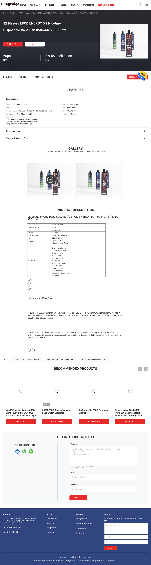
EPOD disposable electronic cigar (93, 359)
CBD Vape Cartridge (82, 519)
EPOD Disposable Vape (27, 13)
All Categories (80, 533)
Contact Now (78, 498)
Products (13, 13)
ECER (116, 561)
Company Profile (52, 518)
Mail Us (35, 44)
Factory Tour (51, 523)
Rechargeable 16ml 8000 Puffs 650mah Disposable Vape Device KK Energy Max (128, 413)
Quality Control (51, 528)
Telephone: (74, 484)
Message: (74, 444)
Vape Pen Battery (81, 528)
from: (72, 472)
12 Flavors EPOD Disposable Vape (26, 359)
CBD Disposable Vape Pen (84, 524)
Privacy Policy (86, 557)
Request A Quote (137, 76)
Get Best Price (13, 44)
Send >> (110, 548)
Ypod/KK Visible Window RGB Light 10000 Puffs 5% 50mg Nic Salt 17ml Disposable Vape (21, 413)
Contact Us (50, 532)
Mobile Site (73, 557)
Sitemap (63, 557)
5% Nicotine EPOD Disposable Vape (60, 359)
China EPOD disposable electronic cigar (46, 561)
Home (5, 13)
